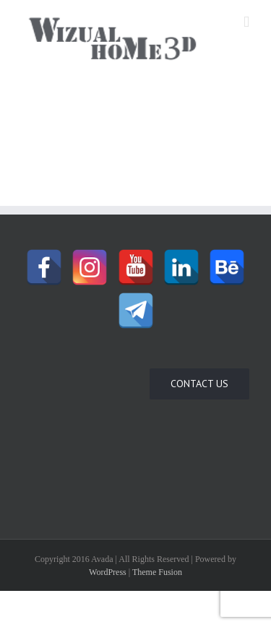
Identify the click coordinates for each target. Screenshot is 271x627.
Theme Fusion (157, 572)
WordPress (107, 572)
